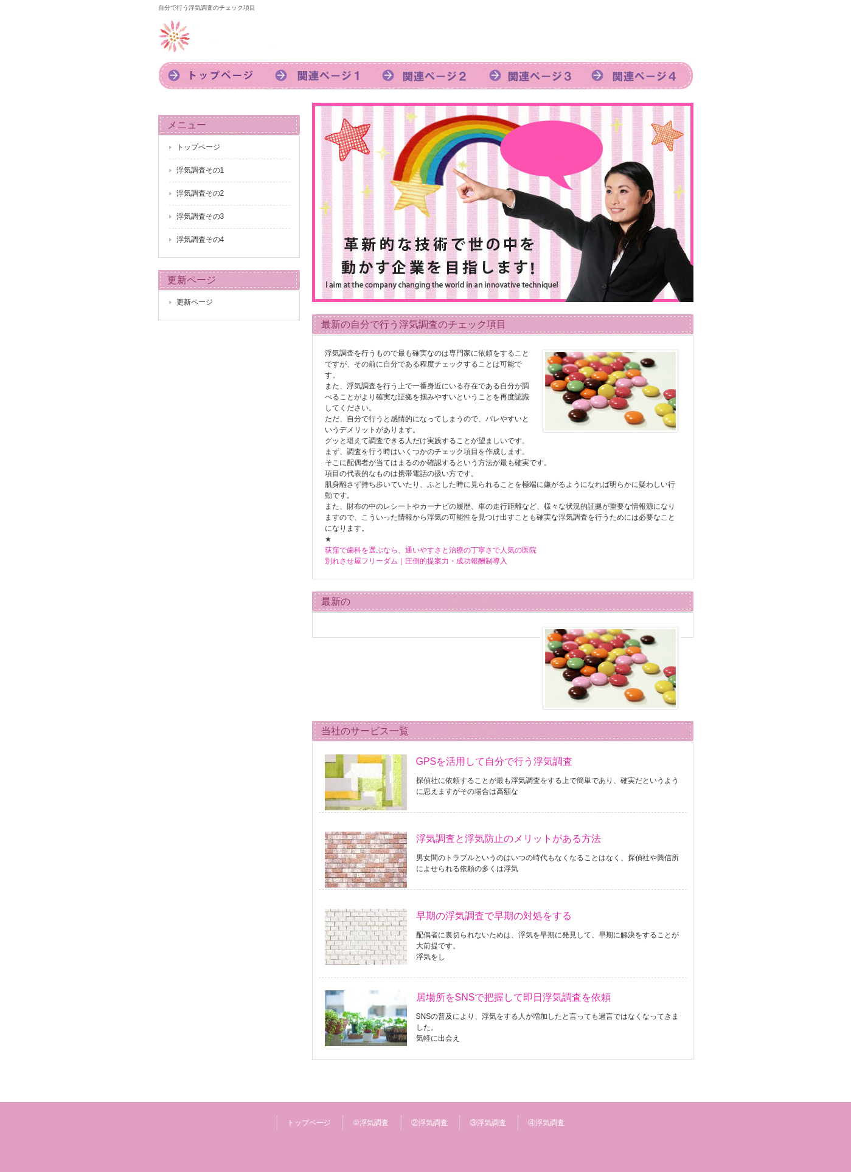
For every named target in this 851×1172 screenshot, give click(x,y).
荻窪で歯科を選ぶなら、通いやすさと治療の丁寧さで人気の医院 (431, 550)
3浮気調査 (532, 75)
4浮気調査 (639, 75)
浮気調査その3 (200, 216)
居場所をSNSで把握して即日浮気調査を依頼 (513, 997)
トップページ (211, 75)
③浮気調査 (488, 1123)
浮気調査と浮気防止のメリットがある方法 (508, 838)
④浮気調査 (546, 1123)
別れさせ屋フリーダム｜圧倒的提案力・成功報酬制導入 (416, 561)
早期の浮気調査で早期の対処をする (494, 916)
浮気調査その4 (200, 239)
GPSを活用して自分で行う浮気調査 (494, 761)
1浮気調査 (318, 75)
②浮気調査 (429, 1123)
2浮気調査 (425, 75)
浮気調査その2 (200, 193)
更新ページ (194, 302)
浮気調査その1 (200, 170)
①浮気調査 (371, 1123)
